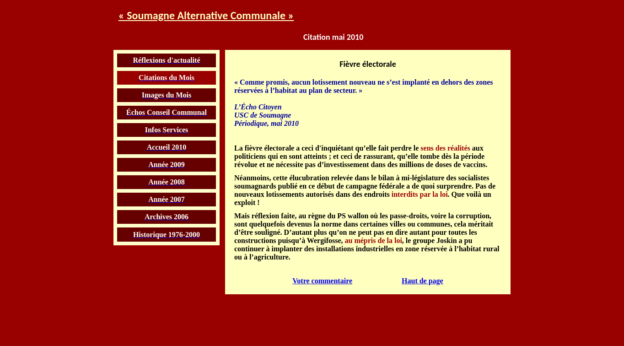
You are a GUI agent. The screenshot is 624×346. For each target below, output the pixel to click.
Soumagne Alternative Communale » (210, 14)
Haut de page (422, 278)
